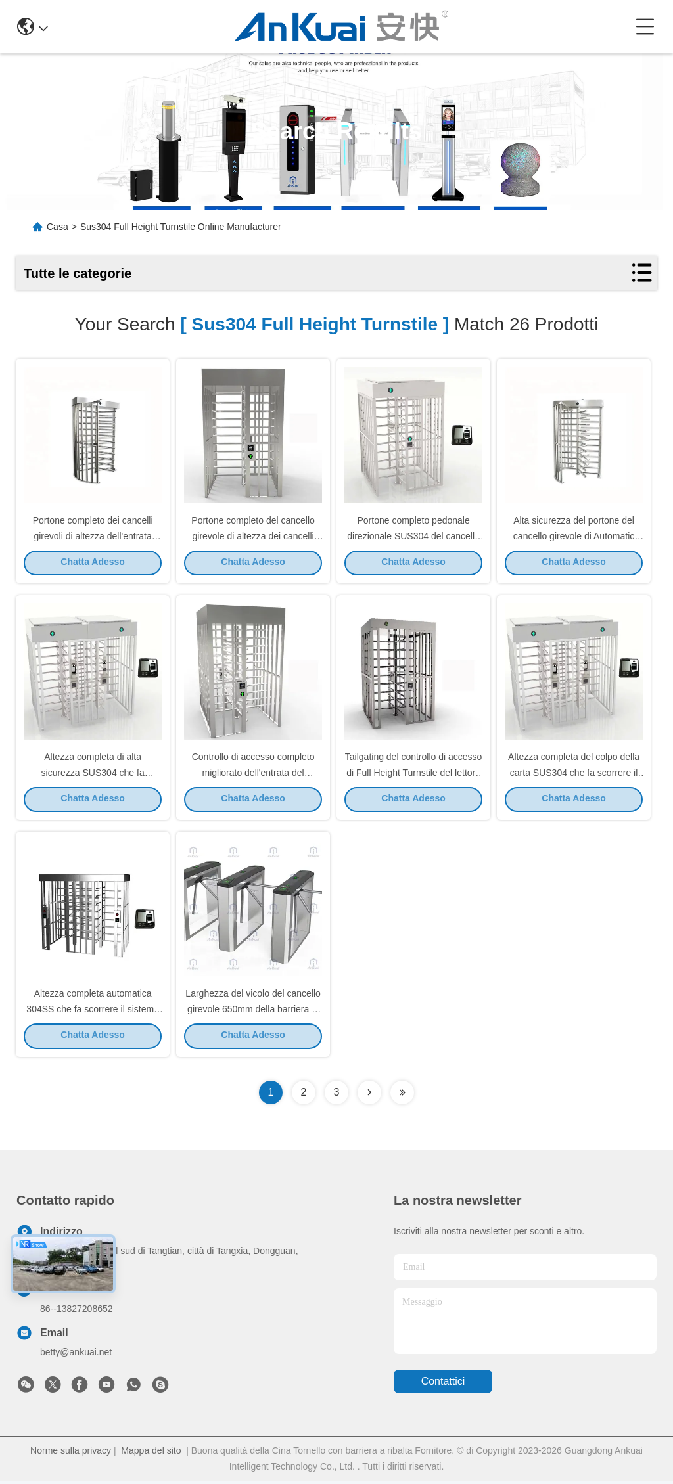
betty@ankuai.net (76, 1355)
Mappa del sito (151, 1454)
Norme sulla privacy (70, 1454)
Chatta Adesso (92, 563)
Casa (57, 226)
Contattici (443, 1385)
